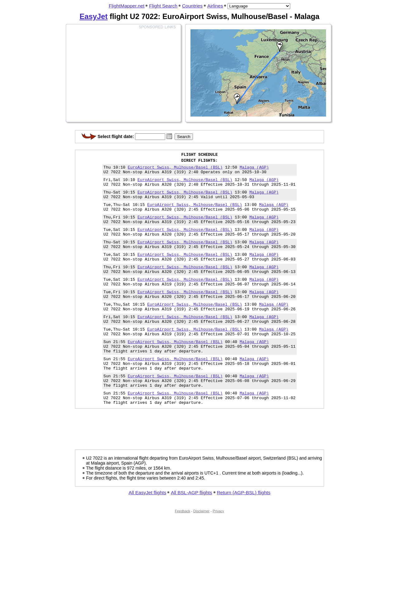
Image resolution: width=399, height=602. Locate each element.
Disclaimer (201, 550)
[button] (169, 136)
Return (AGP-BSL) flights (244, 531)
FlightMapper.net (127, 5)
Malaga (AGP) (254, 170)
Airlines (215, 5)
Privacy (218, 550)
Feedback (182, 550)
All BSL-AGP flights (191, 531)
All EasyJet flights (147, 531)
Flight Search (163, 5)
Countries (192, 5)
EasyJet (93, 16)
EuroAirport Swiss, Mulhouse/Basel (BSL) (175, 170)
